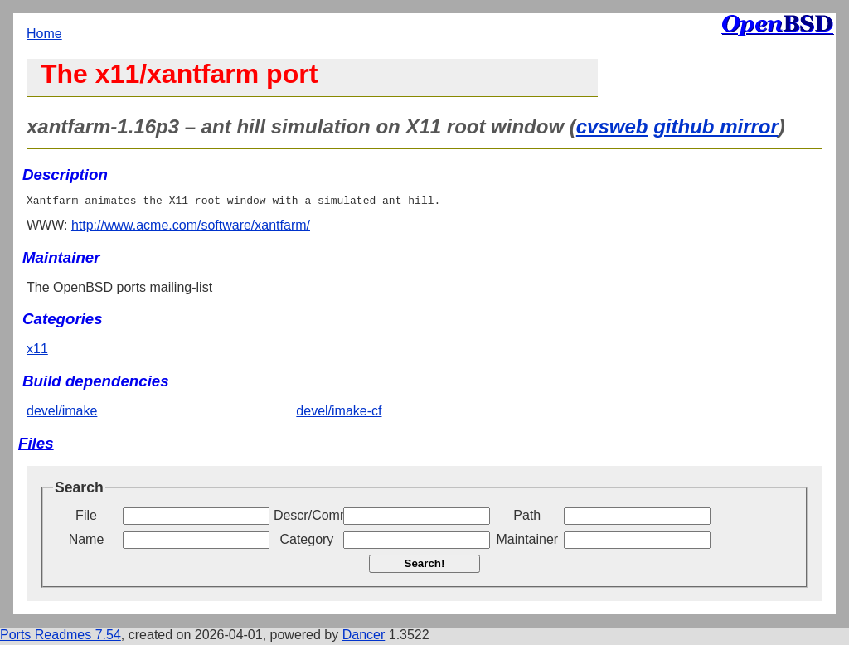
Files (36, 445)
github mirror (716, 126)
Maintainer (527, 542)
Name (86, 542)
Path (527, 518)
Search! (425, 566)
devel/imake (62, 413)
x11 (37, 351)
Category (306, 542)
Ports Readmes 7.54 (60, 637)
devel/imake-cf (338, 413)
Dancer (364, 637)
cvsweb (612, 126)
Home (44, 34)
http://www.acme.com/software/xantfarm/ (190, 228)
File (86, 518)
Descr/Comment (307, 518)
